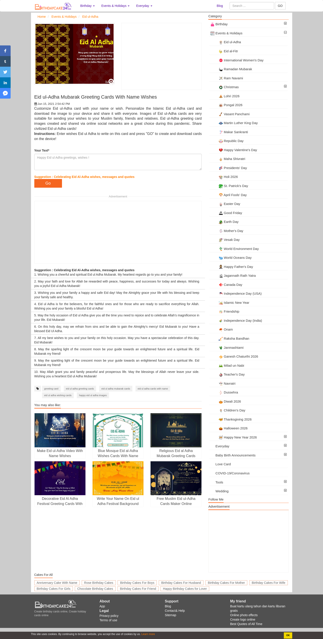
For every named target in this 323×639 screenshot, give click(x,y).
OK (288, 635)
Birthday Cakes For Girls (53, 588)
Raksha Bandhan (229, 338)
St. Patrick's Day (229, 186)
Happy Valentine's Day (233, 150)
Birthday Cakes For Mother (226, 582)
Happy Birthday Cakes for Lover (185, 588)
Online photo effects (244, 615)
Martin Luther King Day (234, 123)
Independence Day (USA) (236, 293)
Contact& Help (175, 610)
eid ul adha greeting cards (80, 388)
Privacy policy (109, 616)
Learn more (148, 634)
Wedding (219, 491)
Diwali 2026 (225, 401)
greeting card (51, 388)
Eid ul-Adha (225, 42)
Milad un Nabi (227, 365)
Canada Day (226, 284)
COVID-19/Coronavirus (230, 473)
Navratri (222, 383)
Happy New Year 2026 (233, 437)
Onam (221, 329)
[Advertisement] (161, 56)
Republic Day (227, 141)
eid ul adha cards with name (153, 388)
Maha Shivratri (227, 159)
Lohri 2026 (225, 96)
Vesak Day (225, 240)
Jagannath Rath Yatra (233, 275)
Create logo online (242, 619)
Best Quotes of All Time (246, 624)
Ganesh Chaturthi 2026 (234, 356)
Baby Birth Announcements (232, 455)
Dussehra (224, 392)
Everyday (219, 446)
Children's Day (227, 410)
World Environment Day (234, 249)
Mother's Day (226, 231)
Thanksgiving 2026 (230, 419)
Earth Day (224, 222)
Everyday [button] (144, 6)
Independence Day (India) (236, 320)
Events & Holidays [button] (115, 6)
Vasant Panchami (230, 114)
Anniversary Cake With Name (57, 582)
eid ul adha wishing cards (58, 395)
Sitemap (170, 615)
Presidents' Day (228, 168)
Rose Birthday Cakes (98, 582)
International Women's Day (236, 60)
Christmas (224, 87)
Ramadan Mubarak (231, 69)
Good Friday (226, 213)
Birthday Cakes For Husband (181, 582)
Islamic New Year (229, 302)
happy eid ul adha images (93, 395)
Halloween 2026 (229, 428)
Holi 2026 (224, 177)
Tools (216, 482)
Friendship (224, 311)
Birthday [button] (87, 6)
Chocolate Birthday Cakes (95, 588)
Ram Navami (226, 78)
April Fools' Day (228, 195)
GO (280, 6)
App (102, 606)
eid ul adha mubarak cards (115, 388)
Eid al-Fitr (224, 51)
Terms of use (108, 620)
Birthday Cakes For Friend (138, 588)
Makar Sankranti (229, 132)
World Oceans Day (230, 257)
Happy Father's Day (231, 267)
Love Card (220, 464)
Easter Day (225, 204)
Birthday (219, 24)
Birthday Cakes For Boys (137, 582)
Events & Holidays (226, 33)
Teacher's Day (227, 374)
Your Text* (41, 150)
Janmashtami (227, 347)
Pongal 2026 (226, 105)
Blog (220, 6)
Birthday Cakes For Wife (268, 582)
